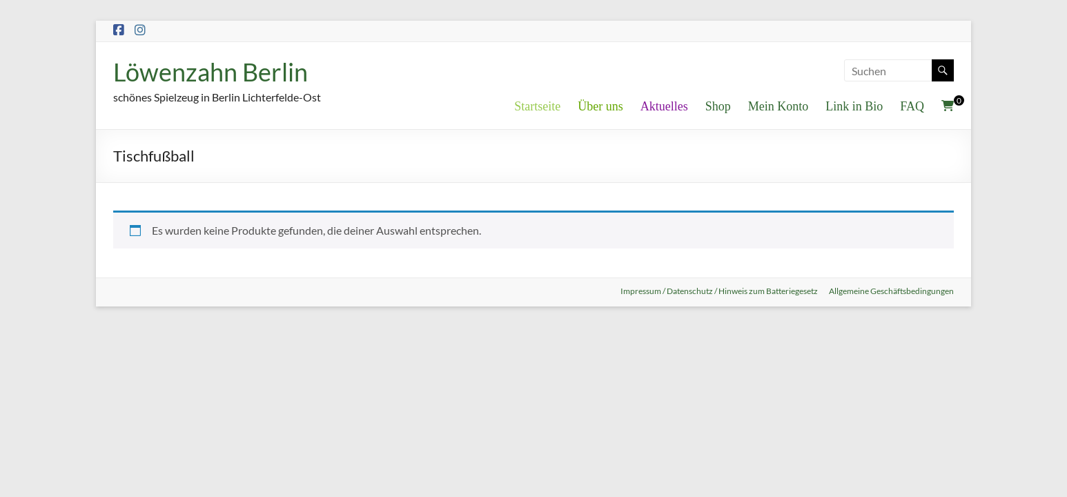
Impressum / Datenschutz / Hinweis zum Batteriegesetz (719, 291)
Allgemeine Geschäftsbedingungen (891, 291)
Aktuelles (664, 106)
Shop (718, 106)
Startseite (537, 106)
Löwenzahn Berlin (210, 72)
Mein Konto (778, 106)
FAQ (912, 106)
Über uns (600, 106)
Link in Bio (854, 106)
